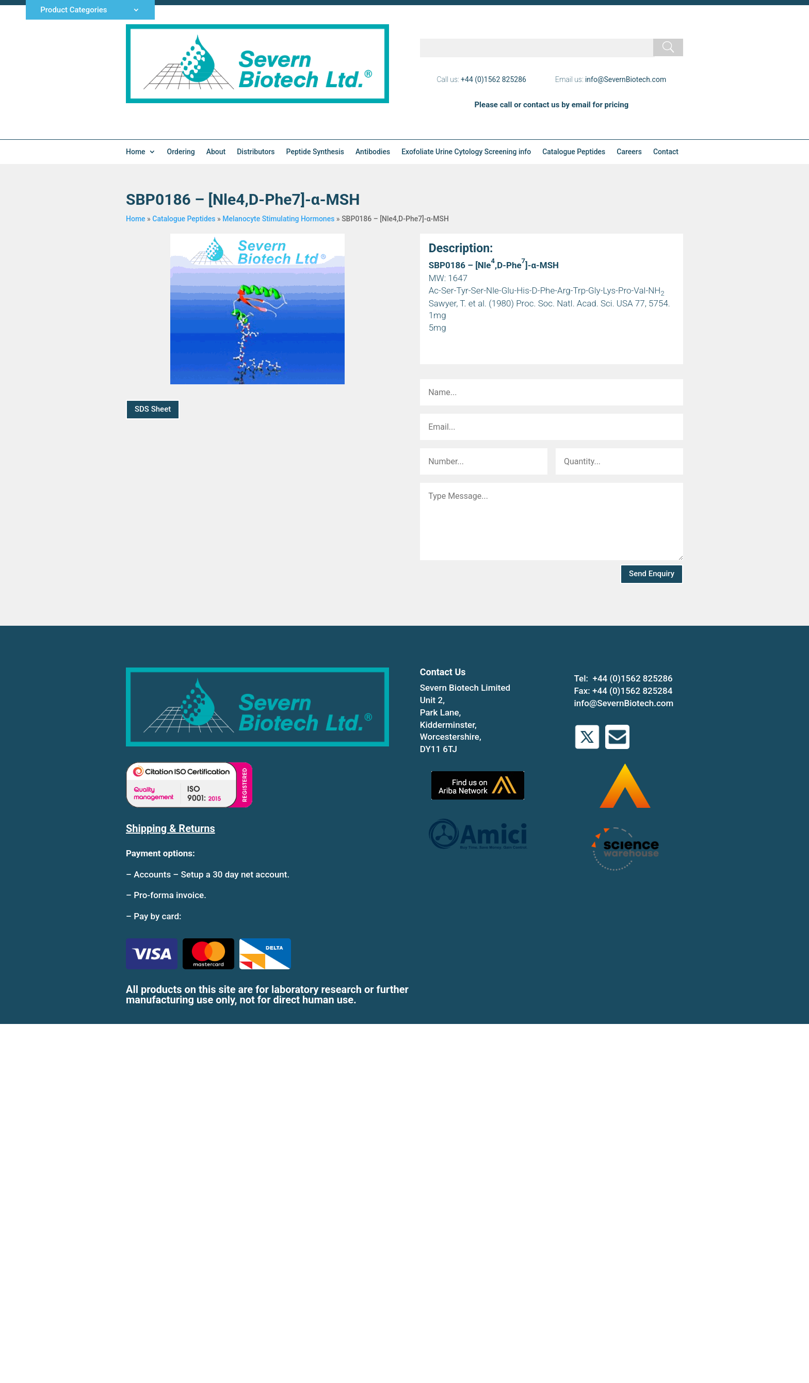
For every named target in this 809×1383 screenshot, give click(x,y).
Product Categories (73, 10)
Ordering (181, 152)
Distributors (255, 152)
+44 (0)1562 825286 (493, 79)
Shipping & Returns (170, 828)
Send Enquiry (651, 573)
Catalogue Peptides (573, 152)
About (216, 152)
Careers (629, 152)
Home (135, 152)
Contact (665, 152)
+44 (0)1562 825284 (632, 691)
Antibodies (372, 152)
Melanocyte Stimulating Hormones (278, 219)
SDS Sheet (153, 409)
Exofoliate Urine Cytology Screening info (466, 152)
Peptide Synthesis (315, 152)
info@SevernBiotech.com (625, 79)
